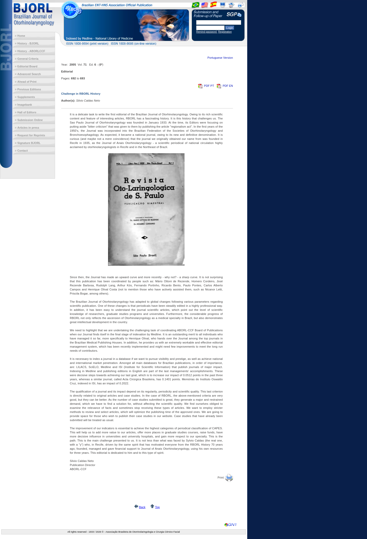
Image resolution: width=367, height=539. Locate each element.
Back (142, 507)
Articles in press (28, 127)
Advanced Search (29, 74)
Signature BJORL (29, 142)
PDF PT (206, 85)
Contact (22, 150)
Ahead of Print (26, 81)
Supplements (26, 97)
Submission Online (30, 119)
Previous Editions (29, 89)
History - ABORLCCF (31, 51)
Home (21, 35)
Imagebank (24, 104)
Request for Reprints (31, 135)
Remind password (206, 31)
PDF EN (224, 85)
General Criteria (27, 58)
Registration (225, 31)
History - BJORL (28, 43)
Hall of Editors (26, 112)
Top (157, 507)
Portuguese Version (220, 57)
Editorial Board (27, 66)
